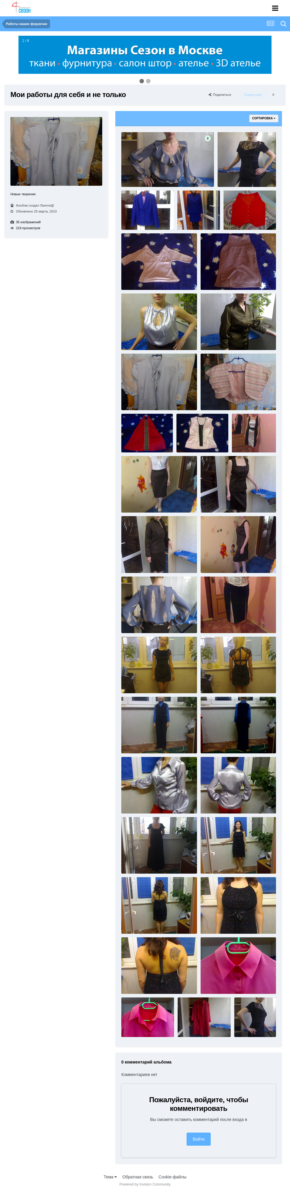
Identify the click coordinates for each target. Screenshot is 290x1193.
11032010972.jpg (138, 278)
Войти (198, 1139)
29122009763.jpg (217, 922)
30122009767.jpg (217, 982)
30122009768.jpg (138, 1025)
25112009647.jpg (217, 621)
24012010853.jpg (217, 501)
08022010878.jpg (138, 218)
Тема (110, 1177)
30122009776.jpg (194, 1025)
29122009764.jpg (138, 982)
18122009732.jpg (138, 441)
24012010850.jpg (138, 501)
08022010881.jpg (194, 218)
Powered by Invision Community (145, 1184)
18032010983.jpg (138, 398)
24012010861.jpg (217, 561)
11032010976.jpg (217, 278)
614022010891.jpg (251, 1025)
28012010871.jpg (217, 802)
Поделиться (220, 94)
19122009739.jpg (193, 441)
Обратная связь (137, 1177)
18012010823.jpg (217, 338)
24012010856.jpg (138, 561)
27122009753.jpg (138, 742)
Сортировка (263, 118)
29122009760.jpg (138, 862)
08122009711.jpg (240, 218)
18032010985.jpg (217, 398)
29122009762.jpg (138, 922)
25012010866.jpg (138, 621)
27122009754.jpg (217, 742)
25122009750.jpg (217, 681)
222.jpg (240, 441)
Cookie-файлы (173, 1177)
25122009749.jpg (138, 681)
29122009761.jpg (217, 862)
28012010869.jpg (138, 802)
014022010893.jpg (235, 175)
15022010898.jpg (138, 338)
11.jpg (129, 175)
